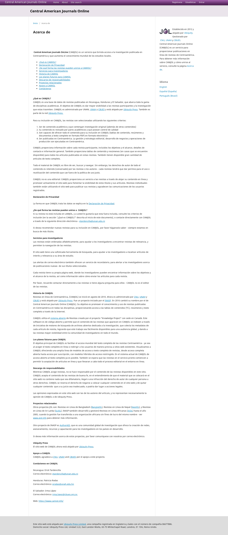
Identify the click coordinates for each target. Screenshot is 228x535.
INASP (108, 300)
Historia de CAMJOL (48, 73)
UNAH (93, 109)
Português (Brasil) (168, 95)
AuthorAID (65, 425)
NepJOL (135, 407)
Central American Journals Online (25, 2)
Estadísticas (190, 2)
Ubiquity (188, 32)
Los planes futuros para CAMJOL (55, 76)
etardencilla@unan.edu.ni (65, 473)
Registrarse (177, 2)
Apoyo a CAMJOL (47, 85)
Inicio (35, 23)
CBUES (101, 109)
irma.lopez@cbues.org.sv (65, 494)
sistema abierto (58, 318)
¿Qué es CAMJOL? (47, 62)
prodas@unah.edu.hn (63, 484)
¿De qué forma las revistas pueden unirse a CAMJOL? (65, 68)
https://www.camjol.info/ (51, 501)
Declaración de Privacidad (52, 65)
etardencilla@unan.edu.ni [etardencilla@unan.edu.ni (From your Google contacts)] (92, 221)
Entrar (201, 2)
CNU (136, 296)
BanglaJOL (97, 407)
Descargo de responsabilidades (54, 79)
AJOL (130, 410)
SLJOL (58, 410)
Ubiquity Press (130, 109)
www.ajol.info (39, 418)
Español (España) (168, 91)
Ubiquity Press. (55, 113)
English (163, 87)
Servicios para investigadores (53, 71)
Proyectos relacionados (50, 82)
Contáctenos (45, 88)
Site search (76, 2)
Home (56, 2)
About (65, 2)
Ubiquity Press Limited (75, 524)
